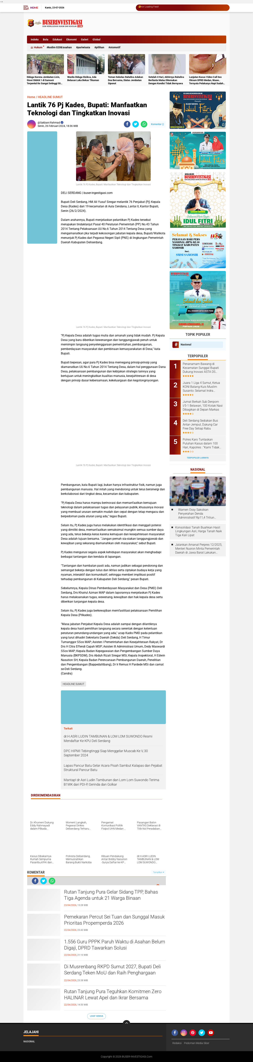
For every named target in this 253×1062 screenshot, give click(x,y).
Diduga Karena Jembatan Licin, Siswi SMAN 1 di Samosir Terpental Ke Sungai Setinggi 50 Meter (44, 80)
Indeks (35, 39)
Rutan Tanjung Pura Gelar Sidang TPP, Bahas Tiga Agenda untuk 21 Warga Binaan (111, 895)
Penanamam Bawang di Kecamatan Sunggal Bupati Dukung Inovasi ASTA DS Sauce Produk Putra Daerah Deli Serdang (201, 368)
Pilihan (100, 47)
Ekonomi (71, 39)
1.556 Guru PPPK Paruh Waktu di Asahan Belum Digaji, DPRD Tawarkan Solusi (114, 945)
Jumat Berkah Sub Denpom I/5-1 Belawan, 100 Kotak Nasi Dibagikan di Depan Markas (203, 405)
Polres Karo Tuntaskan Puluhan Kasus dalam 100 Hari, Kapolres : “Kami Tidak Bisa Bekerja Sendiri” (201, 443)
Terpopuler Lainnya (198, 458)
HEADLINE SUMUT (50, 97)
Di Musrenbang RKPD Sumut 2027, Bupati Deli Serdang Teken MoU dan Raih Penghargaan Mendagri (112, 973)
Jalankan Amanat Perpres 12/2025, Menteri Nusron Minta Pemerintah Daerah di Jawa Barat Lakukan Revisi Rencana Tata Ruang (198, 548)
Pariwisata (84, 47)
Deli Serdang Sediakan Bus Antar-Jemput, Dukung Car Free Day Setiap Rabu (200, 424)
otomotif (115, 47)
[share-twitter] (135, 124)
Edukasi (57, 39)
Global (96, 39)
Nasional (186, 344)
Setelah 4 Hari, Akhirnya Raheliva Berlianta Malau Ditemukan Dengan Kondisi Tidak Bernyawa (166, 80)
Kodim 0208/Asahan (60, 47)
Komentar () (157, 124)
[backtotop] (126, 1024)
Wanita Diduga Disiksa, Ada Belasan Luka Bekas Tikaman (83, 79)
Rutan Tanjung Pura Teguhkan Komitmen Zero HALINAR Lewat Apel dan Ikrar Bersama (113, 995)
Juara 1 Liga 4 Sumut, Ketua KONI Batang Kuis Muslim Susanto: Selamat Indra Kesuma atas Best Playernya (202, 387)
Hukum (38, 47)
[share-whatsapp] (144, 124)
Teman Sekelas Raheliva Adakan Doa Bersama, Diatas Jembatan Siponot (125, 80)
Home (34, 7)
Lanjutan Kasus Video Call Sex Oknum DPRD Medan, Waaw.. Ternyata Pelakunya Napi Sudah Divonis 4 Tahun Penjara (206, 80)
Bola (45, 39)
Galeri (84, 39)
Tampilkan (158, 872)
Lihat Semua (96, 1016)
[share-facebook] (127, 124)
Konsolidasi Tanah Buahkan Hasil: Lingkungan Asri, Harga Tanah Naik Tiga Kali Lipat (198, 531)
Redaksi (177, 1043)
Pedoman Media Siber (196, 1043)
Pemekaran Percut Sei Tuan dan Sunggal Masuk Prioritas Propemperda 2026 (114, 920)
